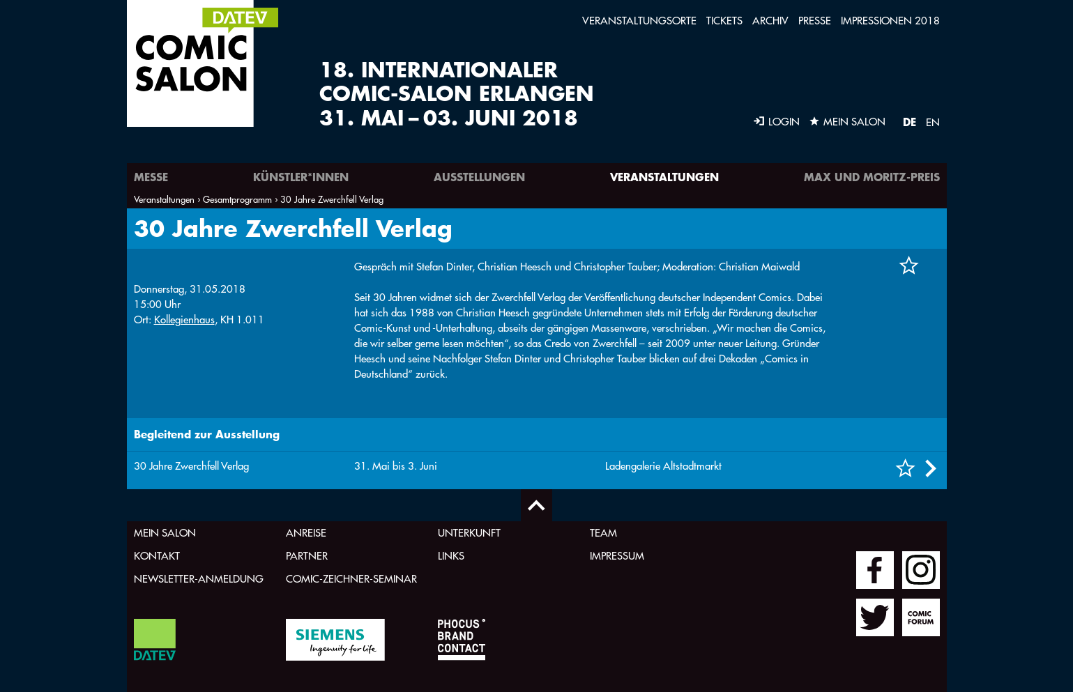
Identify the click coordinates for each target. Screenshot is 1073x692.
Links (451, 555)
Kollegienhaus (184, 319)
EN (933, 122)
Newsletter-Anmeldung (199, 578)
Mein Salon (165, 532)
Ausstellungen (479, 176)
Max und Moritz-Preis (872, 176)
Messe (151, 176)
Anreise (306, 532)
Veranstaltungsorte (639, 20)
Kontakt (157, 555)
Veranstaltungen (664, 176)
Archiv (770, 20)
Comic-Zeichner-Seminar (351, 578)
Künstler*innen (301, 176)
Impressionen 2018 (890, 20)
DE (909, 121)
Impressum (617, 555)
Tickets (724, 20)
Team (603, 532)
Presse (814, 20)
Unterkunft (469, 532)
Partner (307, 555)
